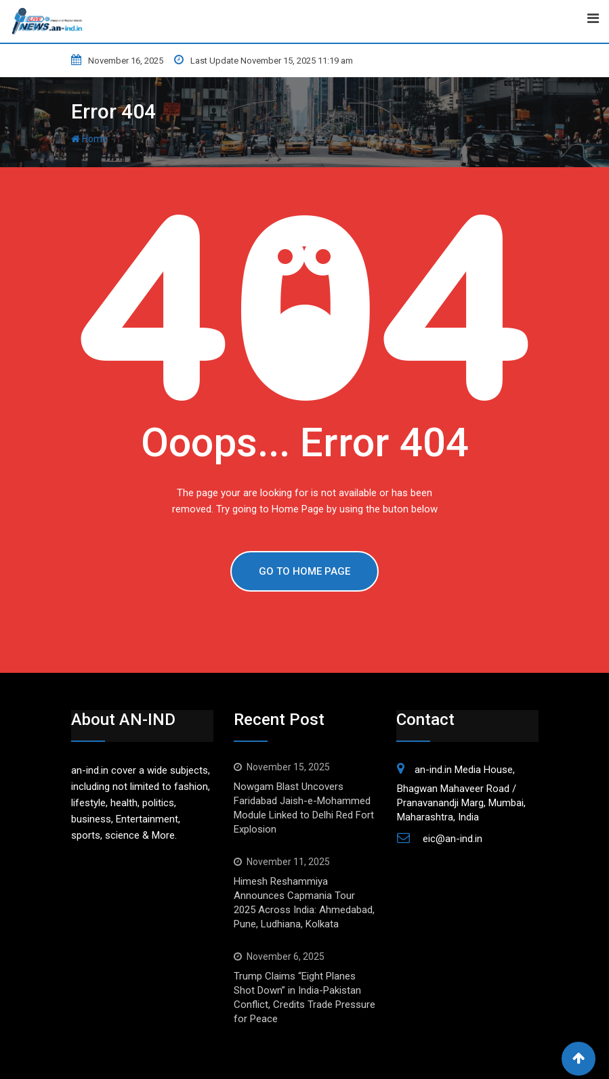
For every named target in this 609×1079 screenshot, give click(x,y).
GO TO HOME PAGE (304, 571)
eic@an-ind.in (452, 839)
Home (89, 138)
